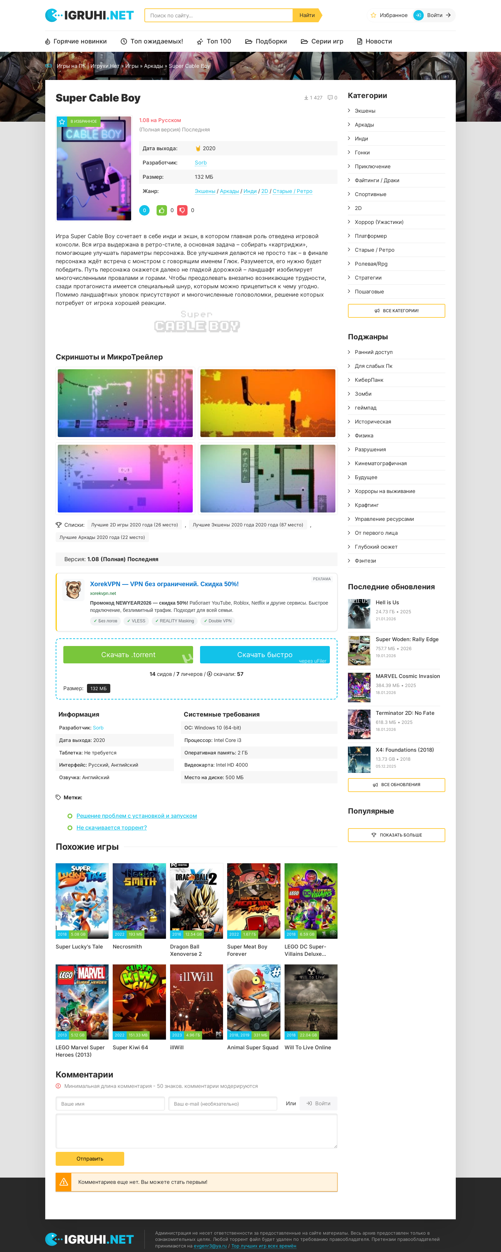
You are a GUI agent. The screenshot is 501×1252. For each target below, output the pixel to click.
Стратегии (368, 277)
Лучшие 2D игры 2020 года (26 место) (134, 524)
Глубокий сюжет (376, 546)
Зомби (363, 393)
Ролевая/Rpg (371, 263)
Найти (307, 15)
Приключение (373, 166)
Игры (131, 66)
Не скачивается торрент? (112, 827)
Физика (364, 435)
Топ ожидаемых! (156, 41)
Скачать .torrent (128, 655)
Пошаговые (369, 291)
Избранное (394, 15)
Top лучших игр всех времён (263, 1246)
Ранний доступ (374, 352)
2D (264, 191)
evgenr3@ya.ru (210, 1246)
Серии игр (327, 41)
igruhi (99, 15)
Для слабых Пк (373, 366)
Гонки (362, 152)
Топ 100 (219, 41)
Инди (250, 191)
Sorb (201, 162)
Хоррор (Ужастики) (379, 222)
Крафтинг (367, 505)
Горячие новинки (80, 41)
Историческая (373, 421)
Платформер (371, 236)
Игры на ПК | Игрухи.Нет (88, 66)
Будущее (366, 477)
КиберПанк (369, 380)
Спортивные (371, 194)
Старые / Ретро (292, 191)
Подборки (271, 41)
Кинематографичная (381, 463)
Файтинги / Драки (377, 180)
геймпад (365, 407)
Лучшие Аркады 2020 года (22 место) (102, 537)
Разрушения (370, 449)
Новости (379, 41)
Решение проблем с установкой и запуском (137, 815)
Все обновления (400, 784)
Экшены (205, 191)
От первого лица (376, 533)
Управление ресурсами (384, 519)
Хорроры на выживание (385, 491)
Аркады (153, 66)
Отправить (90, 1158)
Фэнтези (365, 560)
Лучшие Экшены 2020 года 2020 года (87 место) (248, 524)
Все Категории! (401, 310)
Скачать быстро (281, 657)
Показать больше (401, 835)
